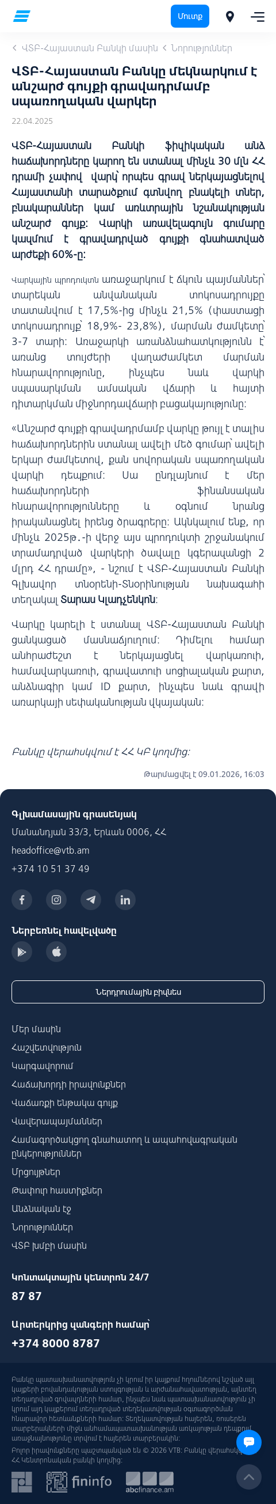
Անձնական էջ (41, 1208)
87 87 (27, 1296)
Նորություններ (42, 1227)
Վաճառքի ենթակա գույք (65, 1102)
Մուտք (190, 16)
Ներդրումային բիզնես (138, 992)
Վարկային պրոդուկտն (55, 280)
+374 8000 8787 (56, 1343)
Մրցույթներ (36, 1171)
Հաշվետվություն (47, 1047)
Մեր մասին (36, 1029)
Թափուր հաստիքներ (57, 1190)
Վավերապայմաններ (57, 1121)
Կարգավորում (43, 1065)
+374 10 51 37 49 (51, 868)
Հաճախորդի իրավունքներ (69, 1084)
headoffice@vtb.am (51, 850)
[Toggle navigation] (254, 16)
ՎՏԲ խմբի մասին (49, 1245)
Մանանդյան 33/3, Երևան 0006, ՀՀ (89, 832)
